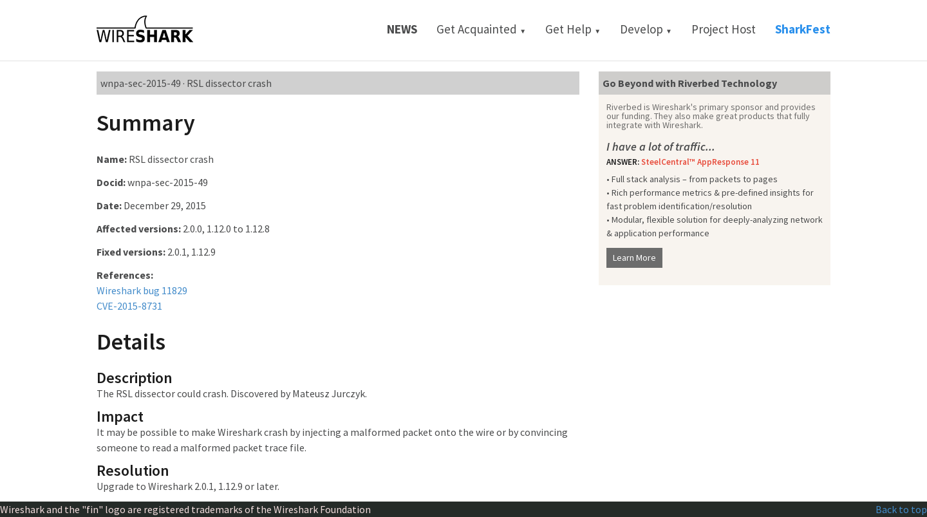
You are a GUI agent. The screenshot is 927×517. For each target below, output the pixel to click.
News (402, 29)
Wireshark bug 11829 (142, 290)
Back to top (901, 509)
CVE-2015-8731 (129, 305)
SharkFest (802, 29)
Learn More (634, 257)
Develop (646, 29)
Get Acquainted (481, 29)
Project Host (723, 29)
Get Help (573, 29)
